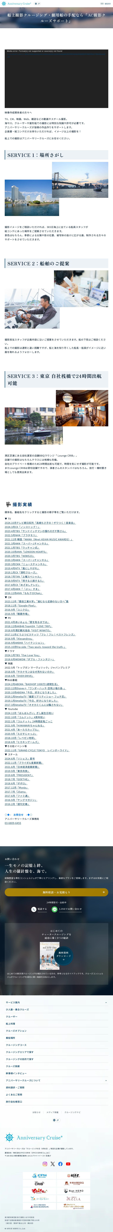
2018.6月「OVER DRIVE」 (19, 676)
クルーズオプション (16, 1030)
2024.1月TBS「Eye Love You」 (23, 655)
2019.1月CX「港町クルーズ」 (21, 572)
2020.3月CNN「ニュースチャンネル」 (26, 564)
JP (37, 3)
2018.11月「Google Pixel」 (21, 605)
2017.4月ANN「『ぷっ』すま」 (22, 589)
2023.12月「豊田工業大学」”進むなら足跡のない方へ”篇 (37, 601)
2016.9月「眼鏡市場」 (17, 613)
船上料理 (10, 1023)
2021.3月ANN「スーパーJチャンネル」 (27, 543)
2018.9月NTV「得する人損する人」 (25, 580)
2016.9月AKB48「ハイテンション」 (25, 642)
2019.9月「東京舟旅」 (17, 771)
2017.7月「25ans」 (16, 791)
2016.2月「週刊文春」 (17, 804)
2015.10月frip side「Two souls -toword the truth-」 (35, 647)
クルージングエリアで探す (20, 1052)
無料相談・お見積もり (56, 892)
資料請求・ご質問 (15, 1087)
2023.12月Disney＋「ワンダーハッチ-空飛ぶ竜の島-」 (35, 688)
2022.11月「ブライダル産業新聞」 (24, 762)
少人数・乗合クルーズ (17, 1009)
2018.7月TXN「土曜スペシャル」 (23, 576)
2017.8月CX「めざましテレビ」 (22, 585)
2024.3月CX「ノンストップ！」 (22, 527)
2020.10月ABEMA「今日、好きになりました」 (31, 692)
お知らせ (37, 1112)
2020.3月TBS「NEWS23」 (20, 556)
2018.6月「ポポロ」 (16, 783)
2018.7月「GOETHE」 (17, 779)
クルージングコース (16, 1044)
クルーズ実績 (13, 1066)
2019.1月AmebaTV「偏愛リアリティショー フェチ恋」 (36, 696)
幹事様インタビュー (16, 1073)
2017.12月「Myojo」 (17, 787)
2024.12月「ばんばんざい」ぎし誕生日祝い (29, 713)
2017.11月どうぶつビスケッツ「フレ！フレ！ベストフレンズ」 (40, 634)
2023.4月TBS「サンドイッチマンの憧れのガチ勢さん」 (36, 531)
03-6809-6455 (13, 823)
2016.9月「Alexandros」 (19, 638)
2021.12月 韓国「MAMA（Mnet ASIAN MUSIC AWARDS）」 (39, 539)
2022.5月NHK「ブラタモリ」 (21, 535)
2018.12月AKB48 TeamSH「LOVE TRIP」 (29, 626)
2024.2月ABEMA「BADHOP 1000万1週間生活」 (32, 684)
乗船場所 (10, 1037)
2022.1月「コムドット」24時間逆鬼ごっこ (29, 721)
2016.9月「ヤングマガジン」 (21, 800)
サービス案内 (13, 1002)
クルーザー (12, 1016)
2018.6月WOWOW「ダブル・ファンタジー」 (30, 659)
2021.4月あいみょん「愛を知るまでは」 (27, 622)
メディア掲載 (52, 1112)
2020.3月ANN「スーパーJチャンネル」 (27, 560)
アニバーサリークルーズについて (23, 1080)
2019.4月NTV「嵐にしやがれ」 (22, 568)
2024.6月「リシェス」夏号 (20, 758)
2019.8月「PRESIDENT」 (19, 775)
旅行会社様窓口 (14, 1101)
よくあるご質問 (14, 1094)
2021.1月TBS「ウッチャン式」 (22, 547)
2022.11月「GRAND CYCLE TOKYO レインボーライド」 (37, 750)
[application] (56, 78)
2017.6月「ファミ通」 (17, 795)
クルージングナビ (72, 1112)
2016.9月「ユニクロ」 (17, 609)
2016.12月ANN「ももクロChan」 (24, 593)
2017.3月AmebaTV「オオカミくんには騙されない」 (34, 704)
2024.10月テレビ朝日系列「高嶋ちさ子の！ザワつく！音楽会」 (40, 522)
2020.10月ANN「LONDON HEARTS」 (26, 551)
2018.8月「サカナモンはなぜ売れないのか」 (30, 671)
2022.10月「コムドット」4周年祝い (25, 717)
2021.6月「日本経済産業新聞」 (22, 767)
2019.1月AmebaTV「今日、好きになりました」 (32, 700)
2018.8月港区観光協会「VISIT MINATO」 (28, 630)
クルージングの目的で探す (20, 1059)
